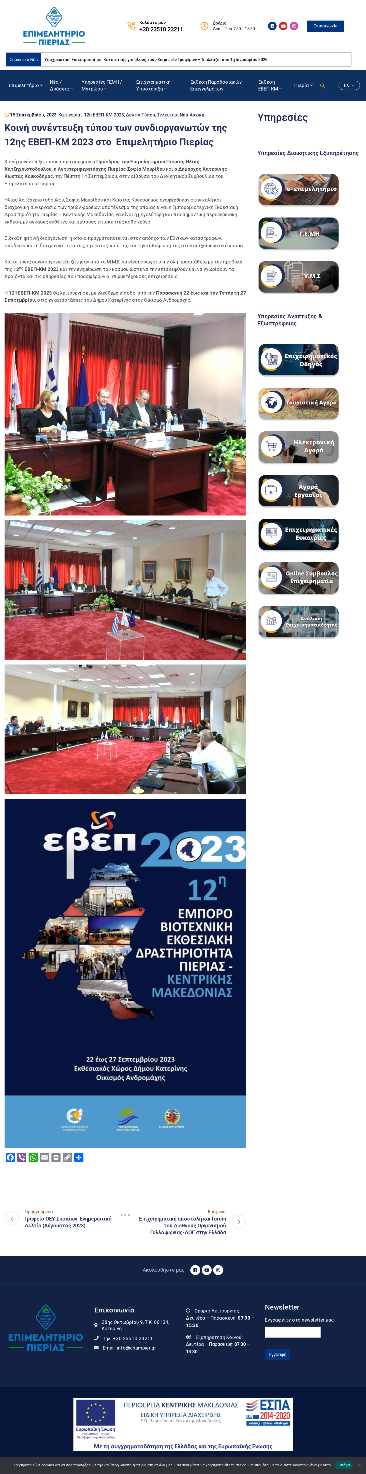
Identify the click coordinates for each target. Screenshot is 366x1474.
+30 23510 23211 (161, 29)
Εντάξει (343, 1465)
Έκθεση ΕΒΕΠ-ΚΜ (270, 85)
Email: (129, 1348)
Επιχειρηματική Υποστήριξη (153, 85)
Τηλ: (128, 1338)
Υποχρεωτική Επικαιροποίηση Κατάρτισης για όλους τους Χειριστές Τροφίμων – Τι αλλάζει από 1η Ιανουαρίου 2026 (156, 59)
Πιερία (304, 85)
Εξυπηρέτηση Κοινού (218, 1337)
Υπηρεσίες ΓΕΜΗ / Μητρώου (102, 85)
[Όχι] (359, 1465)
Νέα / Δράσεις (62, 85)
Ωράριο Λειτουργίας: (217, 1311)
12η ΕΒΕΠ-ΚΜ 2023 (104, 115)
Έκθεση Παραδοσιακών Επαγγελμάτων (216, 85)
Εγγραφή (277, 1354)
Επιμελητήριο (26, 85)
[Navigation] (125, 1215)
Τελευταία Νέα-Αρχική (180, 115)
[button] (323, 85)
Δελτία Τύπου (140, 115)
